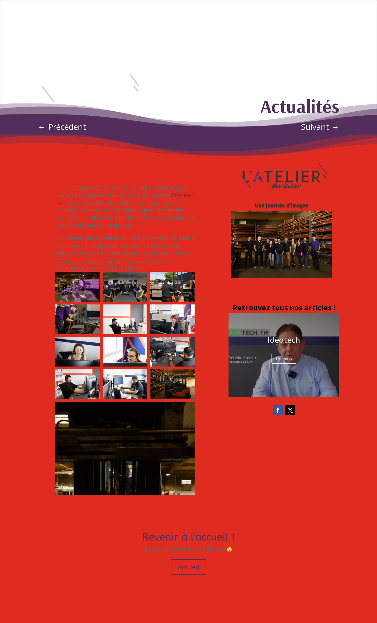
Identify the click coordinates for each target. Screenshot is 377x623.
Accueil (188, 567)
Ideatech (284, 340)
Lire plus (284, 359)
